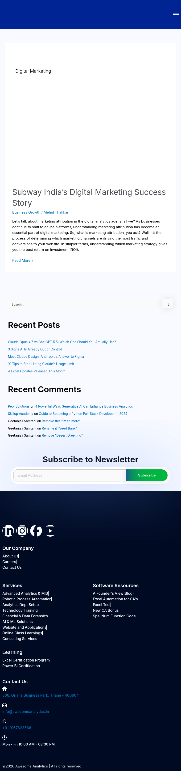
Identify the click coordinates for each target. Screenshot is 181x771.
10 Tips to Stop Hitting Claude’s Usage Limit (41, 364)
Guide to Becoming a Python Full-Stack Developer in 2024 (83, 414)
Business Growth (26, 212)
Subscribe (147, 475)
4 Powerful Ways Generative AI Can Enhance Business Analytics (84, 406)
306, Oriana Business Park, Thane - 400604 (39, 695)
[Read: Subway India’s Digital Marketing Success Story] (90, 137)
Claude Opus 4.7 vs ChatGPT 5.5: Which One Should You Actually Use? (62, 342)
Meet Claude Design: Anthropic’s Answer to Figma (46, 356)
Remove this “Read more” (61, 421)
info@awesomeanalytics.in (25, 711)
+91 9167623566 (16, 728)
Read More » (22, 260)
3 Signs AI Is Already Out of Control (35, 349)
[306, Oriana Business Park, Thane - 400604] (4, 689)
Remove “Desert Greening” (62, 435)
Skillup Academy (20, 414)
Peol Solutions (19, 406)
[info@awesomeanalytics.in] (4, 705)
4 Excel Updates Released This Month (37, 371)
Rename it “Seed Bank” (59, 428)
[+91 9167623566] (4, 721)
